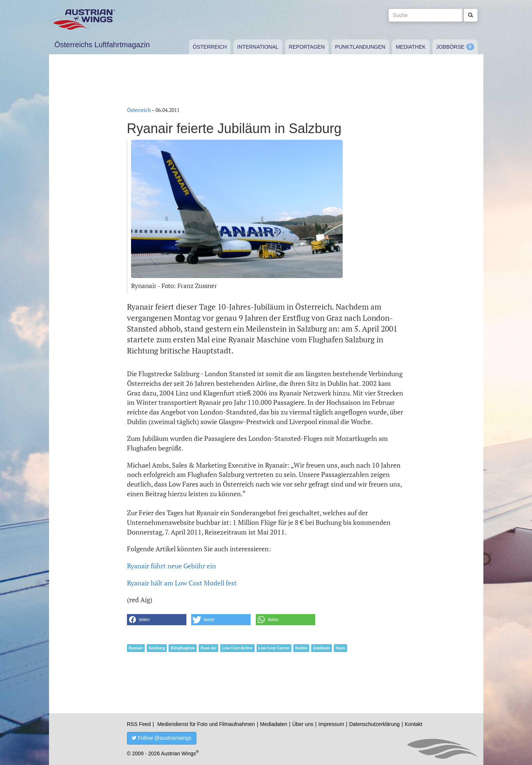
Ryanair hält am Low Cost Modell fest (182, 582)
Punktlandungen (360, 47)
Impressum (331, 724)
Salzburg (156, 648)
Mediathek (411, 47)
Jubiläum (321, 648)
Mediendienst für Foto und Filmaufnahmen (206, 724)
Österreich (210, 47)
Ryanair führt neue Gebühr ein (171, 565)
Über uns (302, 724)
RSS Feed (139, 724)
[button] (156, 619)
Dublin (301, 648)
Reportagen (307, 47)
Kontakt (413, 724)
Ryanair (136, 648)
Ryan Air (208, 648)
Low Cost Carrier (274, 648)
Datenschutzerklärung (374, 724)
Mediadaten (273, 724)
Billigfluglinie (182, 648)
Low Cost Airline (237, 648)
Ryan (340, 648)
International (257, 47)
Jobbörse (450, 47)
